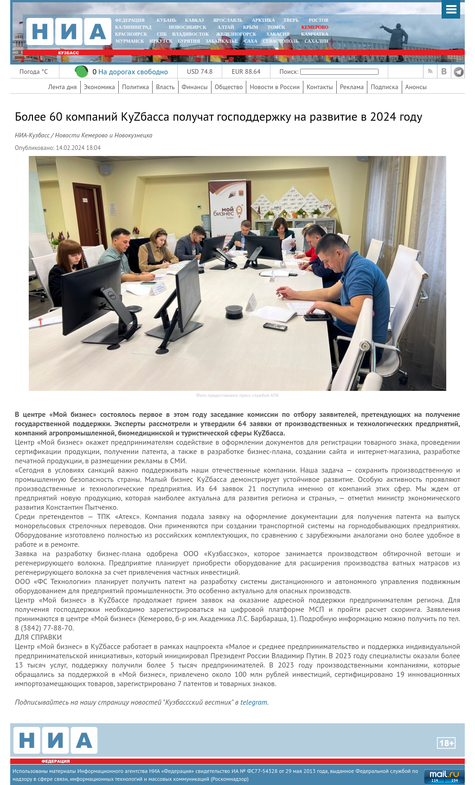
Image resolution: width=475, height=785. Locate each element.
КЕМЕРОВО (315, 27)
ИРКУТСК (160, 41)
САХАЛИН (316, 41)
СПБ (162, 34)
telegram (253, 702)
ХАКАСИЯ (277, 34)
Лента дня (62, 87)
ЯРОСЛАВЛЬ (227, 20)
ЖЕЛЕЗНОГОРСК (236, 34)
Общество (229, 87)
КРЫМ (250, 27)
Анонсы (416, 87)
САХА (250, 41)
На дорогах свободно (133, 71)
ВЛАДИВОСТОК (190, 34)
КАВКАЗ (194, 20)
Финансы (195, 87)
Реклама (352, 87)
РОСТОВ (318, 20)
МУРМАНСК (130, 41)
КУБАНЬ (166, 20)
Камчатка (314, 34)
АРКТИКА (263, 20)
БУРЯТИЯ (189, 41)
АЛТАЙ (226, 27)
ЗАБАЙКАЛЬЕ (222, 41)
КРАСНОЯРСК (131, 34)
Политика (135, 87)
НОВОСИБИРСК (187, 27)
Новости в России (275, 87)
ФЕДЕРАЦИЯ (130, 20)
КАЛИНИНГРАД (133, 27)
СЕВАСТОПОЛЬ (280, 41)
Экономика (100, 87)
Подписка (384, 87)
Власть (165, 87)
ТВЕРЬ (291, 20)
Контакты (320, 87)
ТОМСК (278, 27)
